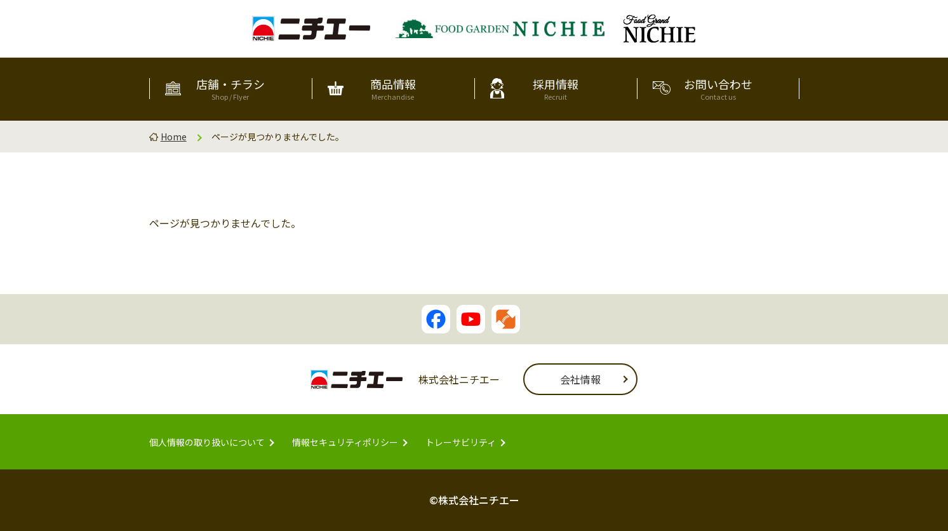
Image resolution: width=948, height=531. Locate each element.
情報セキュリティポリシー (345, 442)
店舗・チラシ (230, 89)
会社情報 (580, 379)
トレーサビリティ (460, 442)
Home (174, 136)
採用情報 (555, 89)
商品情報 (393, 89)
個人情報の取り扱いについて (207, 442)
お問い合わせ (718, 89)
